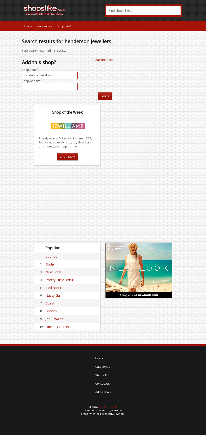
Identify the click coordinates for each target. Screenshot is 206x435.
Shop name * (31, 70)
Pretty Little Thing (60, 280)
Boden (51, 264)
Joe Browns (54, 319)
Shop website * (32, 81)
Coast (50, 303)
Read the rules (103, 60)
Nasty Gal (53, 295)
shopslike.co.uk (107, 407)
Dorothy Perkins (58, 326)
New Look (53, 272)
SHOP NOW (67, 157)
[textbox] (143, 10)
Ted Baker (54, 287)
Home (28, 26)
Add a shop (103, 392)
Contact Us (102, 384)
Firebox (51, 311)
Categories (44, 26)
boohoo (51, 256)
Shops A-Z (64, 26)
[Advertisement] (138, 171)
